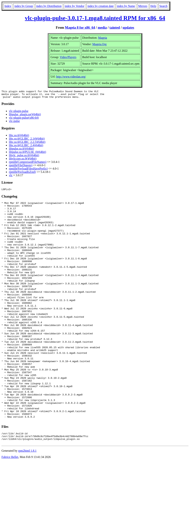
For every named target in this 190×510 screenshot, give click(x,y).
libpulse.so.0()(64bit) (21, 150)
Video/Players (68, 57)
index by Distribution (49, 6)
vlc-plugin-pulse (18, 112)
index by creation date (100, 6)
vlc (11, 176)
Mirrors (142, 6)
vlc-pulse (14, 122)
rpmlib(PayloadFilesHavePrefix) (28, 170)
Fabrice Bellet (9, 505)
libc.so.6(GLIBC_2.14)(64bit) (27, 140)
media (102, 27)
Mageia (102, 37)
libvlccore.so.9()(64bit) (22, 160)
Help (153, 6)
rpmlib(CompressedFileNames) (27, 163)
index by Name (126, 6)
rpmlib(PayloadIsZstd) (22, 173)
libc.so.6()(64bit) (19, 136)
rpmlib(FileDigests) (20, 166)
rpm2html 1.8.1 (27, 499)
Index (7, 6)
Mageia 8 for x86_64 (80, 27)
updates (128, 27)
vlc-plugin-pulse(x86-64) (24, 119)
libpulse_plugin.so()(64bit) (25, 116)
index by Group (23, 6)
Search (163, 6)
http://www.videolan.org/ (71, 76)
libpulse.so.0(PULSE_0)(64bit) (27, 153)
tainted (114, 27)
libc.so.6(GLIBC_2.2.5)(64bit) (27, 143)
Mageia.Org (99, 44)
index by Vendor (74, 6)
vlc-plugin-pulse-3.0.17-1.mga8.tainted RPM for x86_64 (95, 18)
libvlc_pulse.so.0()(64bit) (24, 156)
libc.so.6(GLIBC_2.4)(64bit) (26, 146)
